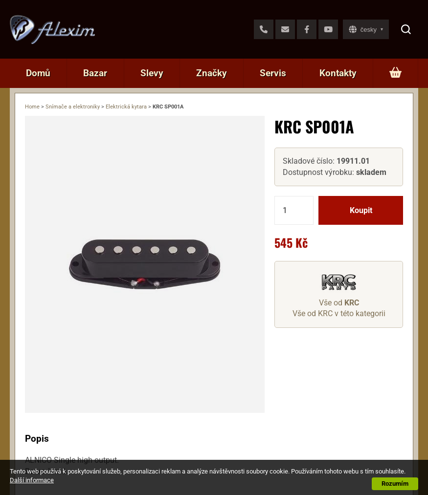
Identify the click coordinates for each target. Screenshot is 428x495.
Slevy (151, 73)
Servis (273, 73)
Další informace (32, 480)
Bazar (95, 73)
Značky (211, 73)
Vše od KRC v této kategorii (339, 313)
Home (32, 107)
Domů (38, 73)
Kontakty (338, 73)
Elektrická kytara (126, 107)
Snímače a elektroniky (72, 107)
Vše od (339, 302)
